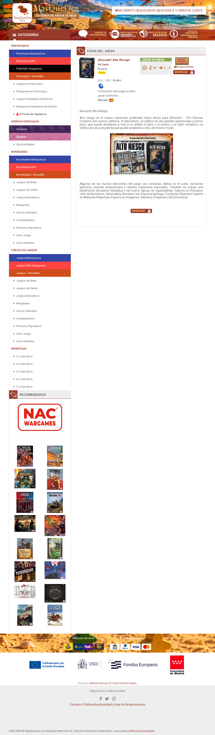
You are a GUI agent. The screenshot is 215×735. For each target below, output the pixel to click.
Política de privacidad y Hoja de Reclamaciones (114, 704)
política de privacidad (141, 730)
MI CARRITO (125, 10)
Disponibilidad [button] (184, 66)
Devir (105, 64)
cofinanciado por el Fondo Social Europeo (112, 683)
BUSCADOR (145, 10)
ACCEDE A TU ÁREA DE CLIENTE (180, 10)
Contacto (76, 704)
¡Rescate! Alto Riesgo (114, 60)
